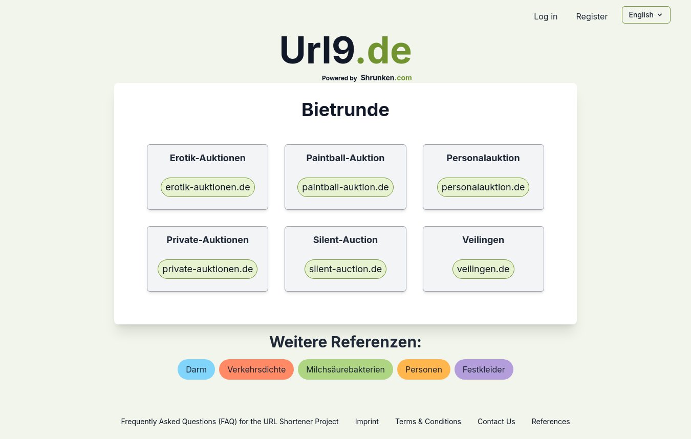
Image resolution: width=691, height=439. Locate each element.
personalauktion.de (483, 187)
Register (592, 16)
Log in (545, 16)
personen (423, 369)
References (551, 421)
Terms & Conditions (428, 421)
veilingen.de (483, 269)
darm (196, 369)
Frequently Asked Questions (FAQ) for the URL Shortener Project (229, 421)
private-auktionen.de (207, 269)
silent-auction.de (345, 269)
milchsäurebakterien (345, 369)
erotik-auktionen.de (207, 187)
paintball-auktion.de (345, 187)
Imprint (367, 421)
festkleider (484, 369)
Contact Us (496, 421)
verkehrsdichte (256, 369)
